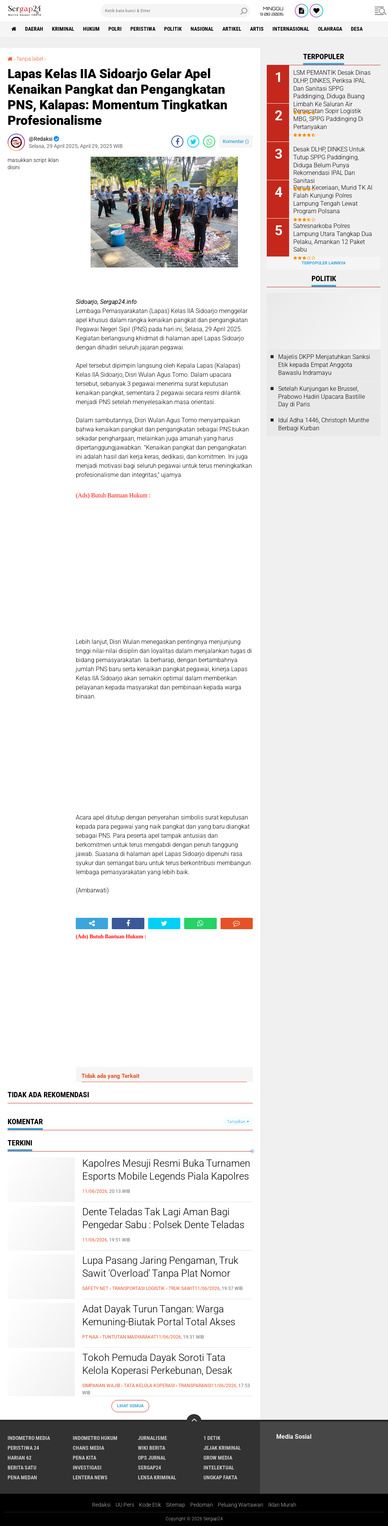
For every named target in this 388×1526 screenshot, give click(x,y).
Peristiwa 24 (23, 1448)
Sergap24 (149, 1468)
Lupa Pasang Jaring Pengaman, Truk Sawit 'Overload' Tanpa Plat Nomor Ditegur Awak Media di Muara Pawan (160, 1273)
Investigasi (87, 1468)
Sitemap (175, 1505)
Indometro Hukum (95, 1438)
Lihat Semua (130, 1405)
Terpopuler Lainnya (324, 263)
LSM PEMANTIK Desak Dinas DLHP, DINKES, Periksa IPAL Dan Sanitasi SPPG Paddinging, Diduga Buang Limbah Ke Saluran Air (332, 88)
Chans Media (88, 1448)
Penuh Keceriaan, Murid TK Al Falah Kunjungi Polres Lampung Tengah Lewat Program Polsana (332, 199)
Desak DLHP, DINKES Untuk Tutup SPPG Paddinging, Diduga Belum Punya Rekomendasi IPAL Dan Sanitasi (329, 165)
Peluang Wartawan (240, 1505)
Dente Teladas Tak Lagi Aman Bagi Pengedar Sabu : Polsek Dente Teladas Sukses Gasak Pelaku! (163, 1224)
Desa (357, 29)
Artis (257, 29)
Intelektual (218, 1468)
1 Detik (212, 1438)
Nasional (202, 29)
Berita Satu (22, 1468)
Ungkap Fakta (220, 1477)
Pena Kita (84, 1458)
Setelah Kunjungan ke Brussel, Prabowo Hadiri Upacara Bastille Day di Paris (321, 396)
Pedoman (201, 1505)
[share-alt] (92, 923)
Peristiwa (142, 29)
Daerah (34, 29)
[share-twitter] (193, 141)
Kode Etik (150, 1505)
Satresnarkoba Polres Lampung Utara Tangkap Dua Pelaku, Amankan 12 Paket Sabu (332, 237)
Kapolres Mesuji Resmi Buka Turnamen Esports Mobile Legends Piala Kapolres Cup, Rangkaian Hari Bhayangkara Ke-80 (166, 1182)
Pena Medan (22, 1477)
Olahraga (330, 29)
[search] (175, 10)
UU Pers (125, 1505)
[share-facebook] (177, 141)
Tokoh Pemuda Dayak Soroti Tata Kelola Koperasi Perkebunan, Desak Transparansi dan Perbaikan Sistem (157, 1370)
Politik (173, 29)
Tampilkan (238, 1121)
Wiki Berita (151, 1448)
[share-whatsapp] (209, 141)
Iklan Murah (282, 1505)
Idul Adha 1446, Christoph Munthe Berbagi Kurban (323, 424)
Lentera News (90, 1477)
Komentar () (236, 141)
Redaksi (101, 1505)
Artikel (231, 29)
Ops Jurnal (152, 1458)
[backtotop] (194, 1421)
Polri (115, 29)
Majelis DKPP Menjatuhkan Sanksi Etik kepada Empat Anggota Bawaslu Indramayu (324, 364)
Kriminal (63, 29)
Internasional (290, 29)
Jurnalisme (152, 1438)
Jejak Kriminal (222, 1448)
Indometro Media (29, 1438)
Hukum (91, 29)
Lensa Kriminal (157, 1477)
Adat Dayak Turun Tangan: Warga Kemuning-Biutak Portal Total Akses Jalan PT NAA (158, 1321)
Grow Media (217, 1458)
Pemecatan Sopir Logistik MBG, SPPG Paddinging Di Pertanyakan (328, 119)
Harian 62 (19, 1458)
